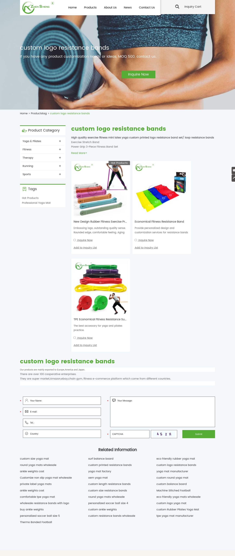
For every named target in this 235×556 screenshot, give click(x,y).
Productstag (39, 113)
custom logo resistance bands (70, 113)
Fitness (42, 149)
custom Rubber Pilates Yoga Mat (178, 400)
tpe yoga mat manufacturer (175, 406)
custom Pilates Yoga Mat (172, 510)
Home (72, 7)
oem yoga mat (98, 368)
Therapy (42, 157)
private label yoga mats (36, 374)
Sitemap (161, 551)
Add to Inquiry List (85, 235)
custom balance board (172, 374)
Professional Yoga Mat (36, 203)
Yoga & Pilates (42, 141)
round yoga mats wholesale (38, 355)
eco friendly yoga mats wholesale (179, 387)
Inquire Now (84, 228)
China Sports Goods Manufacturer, (51, 506)
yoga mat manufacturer (172, 361)
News (128, 7)
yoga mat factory (99, 361)
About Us (110, 7)
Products (90, 7)
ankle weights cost (32, 361)
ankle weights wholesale (145, 520)
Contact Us (147, 7)
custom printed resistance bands (110, 355)
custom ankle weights (102, 400)
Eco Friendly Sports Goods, (86, 506)
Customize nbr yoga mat (133, 515)
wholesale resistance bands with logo (44, 393)
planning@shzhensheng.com (90, 463)
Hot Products (30, 198)
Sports (42, 174)
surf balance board (100, 349)
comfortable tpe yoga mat (37, 387)
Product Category (44, 130)
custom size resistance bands (107, 380)
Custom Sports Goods (113, 506)
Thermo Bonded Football (36, 412)
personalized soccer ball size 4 (108, 393)
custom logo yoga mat (171, 393)
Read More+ (79, 153)
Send (188, 498)
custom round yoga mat (172, 368)
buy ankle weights (32, 400)
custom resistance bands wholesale (111, 406)
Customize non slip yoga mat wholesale (46, 368)
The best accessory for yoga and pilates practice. (189, 218)
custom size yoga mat (34, 349)
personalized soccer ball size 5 (40, 406)
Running (42, 166)
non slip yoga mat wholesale (69, 520)
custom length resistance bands (109, 374)
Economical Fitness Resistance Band (148, 209)
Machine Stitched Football (173, 380)
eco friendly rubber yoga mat (176, 349)
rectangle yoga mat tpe (45, 515)
